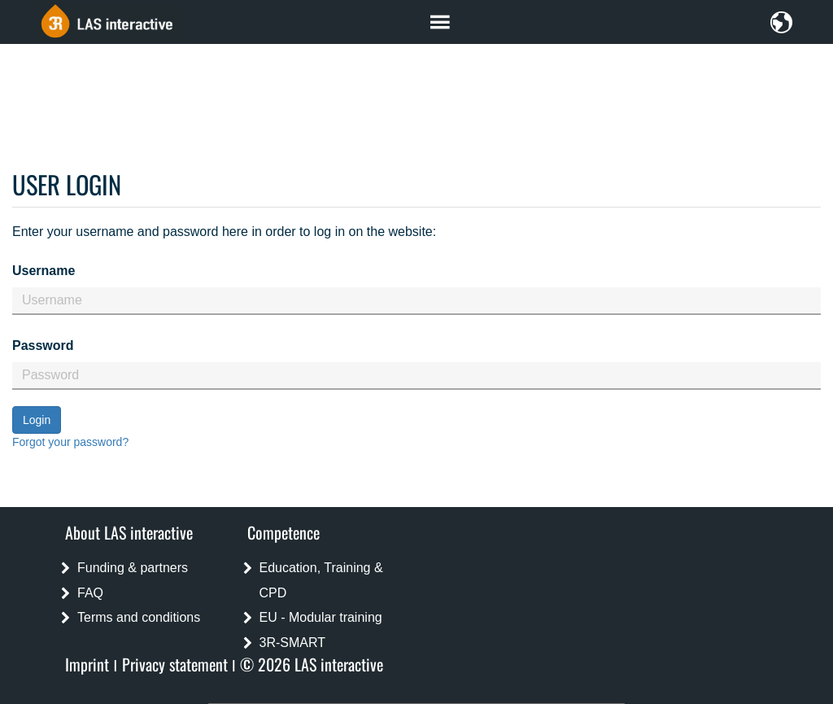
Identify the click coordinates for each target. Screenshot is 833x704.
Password (43, 345)
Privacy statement (175, 664)
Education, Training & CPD (321, 580)
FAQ (90, 593)
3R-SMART (292, 642)
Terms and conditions (138, 617)
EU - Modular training (320, 617)
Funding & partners (132, 568)
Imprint (87, 664)
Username (43, 271)
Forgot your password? (70, 441)
